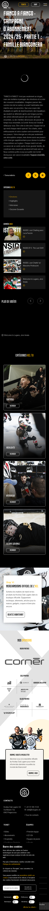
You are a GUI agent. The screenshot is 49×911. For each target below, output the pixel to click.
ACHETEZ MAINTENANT (15, 614)
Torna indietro (9, 175)
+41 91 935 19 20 (32, 807)
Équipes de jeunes (33, 839)
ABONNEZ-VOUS (33, 773)
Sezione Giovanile (16, 209)
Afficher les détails (29, 907)
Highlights (13, 201)
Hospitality (8, 839)
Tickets (23, 4)
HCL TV (12, 56)
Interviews (13, 205)
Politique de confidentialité (11, 864)
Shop (35, 4)
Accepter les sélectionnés (28, 888)
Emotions (13, 197)
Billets (6, 832)
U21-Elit (29, 835)
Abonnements (9, 835)
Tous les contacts (32, 815)
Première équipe (32, 832)
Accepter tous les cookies (11, 888)
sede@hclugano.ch (34, 810)
